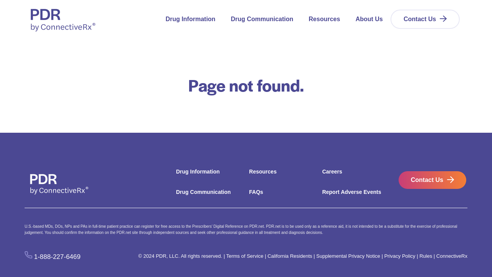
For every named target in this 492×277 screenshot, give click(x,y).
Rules (425, 256)
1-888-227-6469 (57, 256)
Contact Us (420, 19)
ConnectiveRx (451, 256)
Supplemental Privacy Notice (348, 256)
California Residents (290, 256)
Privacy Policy (400, 256)
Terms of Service (244, 256)
